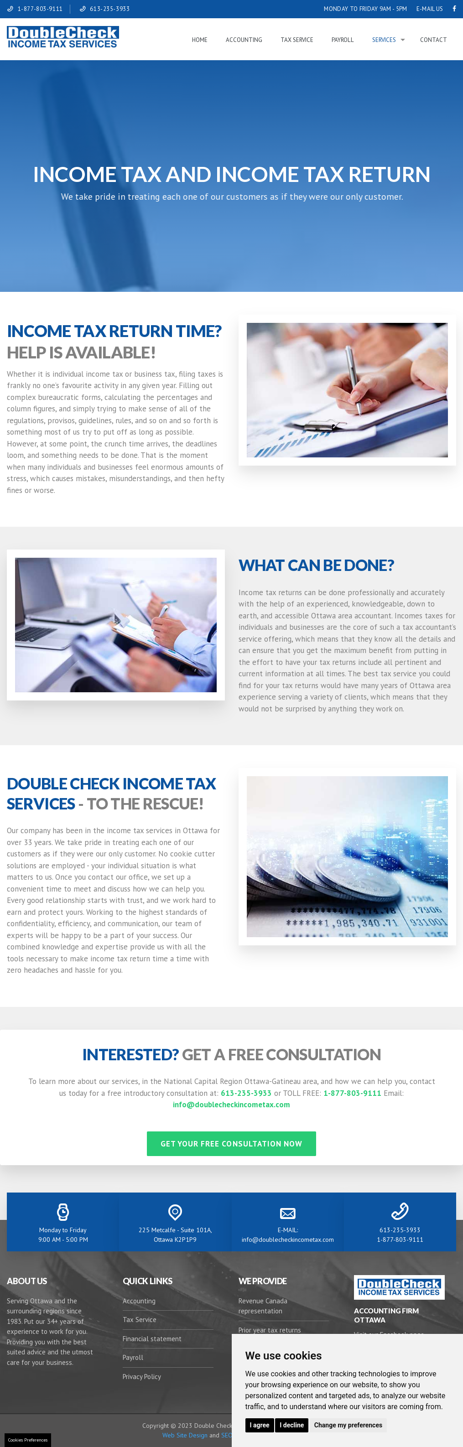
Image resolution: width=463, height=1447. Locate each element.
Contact (433, 40)
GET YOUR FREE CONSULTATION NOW (231, 1144)
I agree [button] (260, 1425)
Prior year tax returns (270, 1330)
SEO (226, 1435)
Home (200, 40)
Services (384, 40)
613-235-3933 (110, 9)
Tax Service (297, 40)
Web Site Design (185, 1435)
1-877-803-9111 (40, 9)
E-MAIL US (429, 9)
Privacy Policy (142, 1376)
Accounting (244, 40)
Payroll (343, 40)
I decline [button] (292, 1425)
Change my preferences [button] (348, 1425)
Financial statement (152, 1338)
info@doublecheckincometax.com (231, 1105)
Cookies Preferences (27, 1440)
